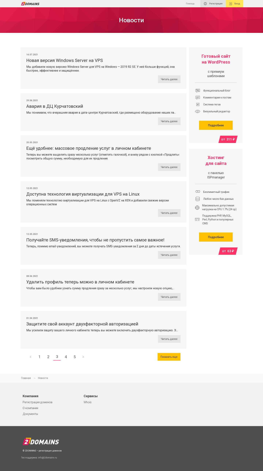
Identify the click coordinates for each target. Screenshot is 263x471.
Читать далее (169, 79)
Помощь (190, 3)
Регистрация (213, 3)
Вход (234, 3)
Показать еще (169, 356)
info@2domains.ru (47, 457)
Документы (30, 414)
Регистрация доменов (37, 402)
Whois (88, 402)
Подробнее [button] (216, 125)
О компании (30, 408)
